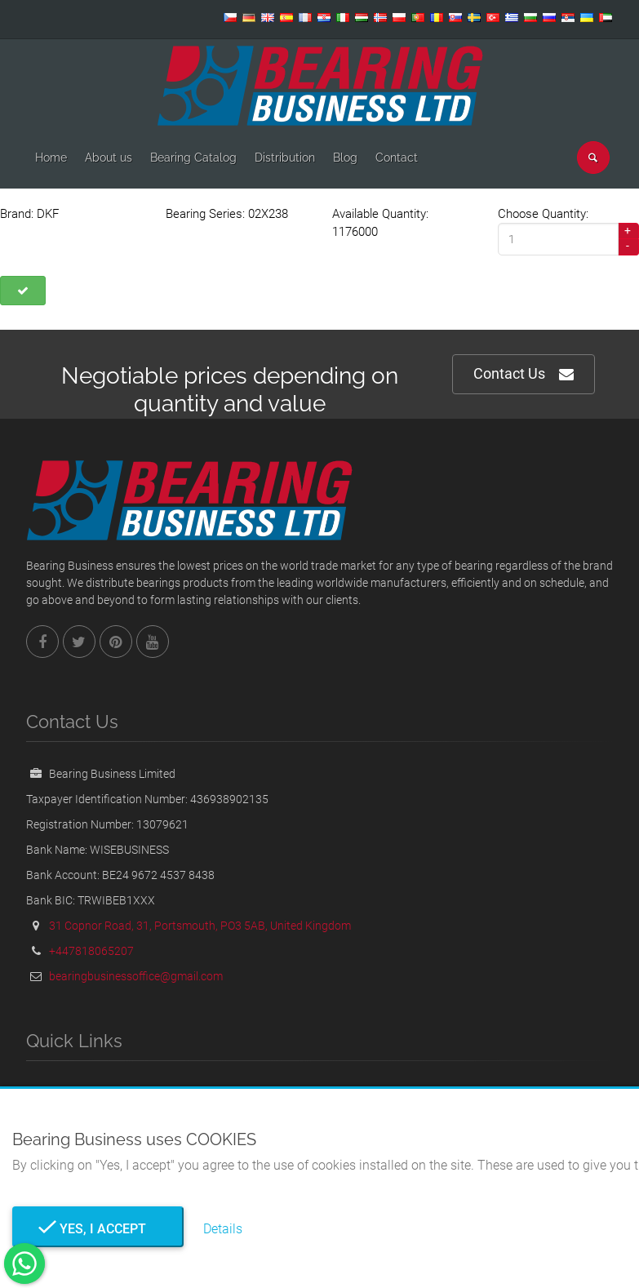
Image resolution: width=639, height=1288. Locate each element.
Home (51, 157)
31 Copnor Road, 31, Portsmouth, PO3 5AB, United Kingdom (200, 925)
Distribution (285, 157)
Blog (345, 157)
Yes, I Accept (98, 1229)
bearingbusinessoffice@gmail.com (136, 976)
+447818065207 (91, 950)
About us (108, 157)
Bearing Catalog (193, 157)
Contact (396, 157)
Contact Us (523, 374)
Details (222, 1229)
